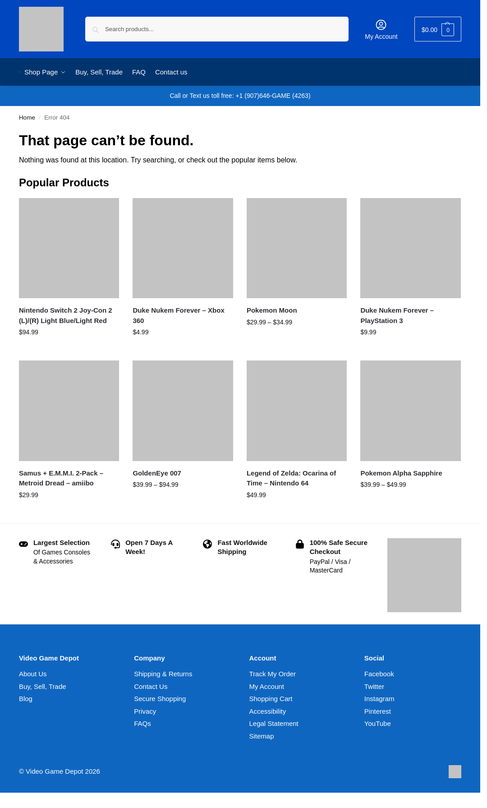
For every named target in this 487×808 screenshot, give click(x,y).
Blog (25, 698)
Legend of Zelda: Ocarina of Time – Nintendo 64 (291, 478)
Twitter (374, 686)
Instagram (379, 698)
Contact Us (150, 686)
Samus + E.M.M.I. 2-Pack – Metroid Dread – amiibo (61, 478)
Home (27, 117)
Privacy (145, 711)
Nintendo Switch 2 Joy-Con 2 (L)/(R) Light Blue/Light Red (65, 315)
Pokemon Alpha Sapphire (401, 473)
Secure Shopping (160, 698)
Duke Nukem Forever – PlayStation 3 (397, 315)
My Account (381, 29)
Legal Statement (274, 723)
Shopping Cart (271, 698)
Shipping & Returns (163, 674)
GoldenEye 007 (157, 473)
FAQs (142, 723)
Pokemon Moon (272, 310)
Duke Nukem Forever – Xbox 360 (178, 315)
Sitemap (261, 736)
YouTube (377, 723)
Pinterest (377, 711)
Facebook (379, 674)
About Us (33, 674)
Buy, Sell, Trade (42, 686)
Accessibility (267, 711)
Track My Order (272, 674)
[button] (437, 29)
